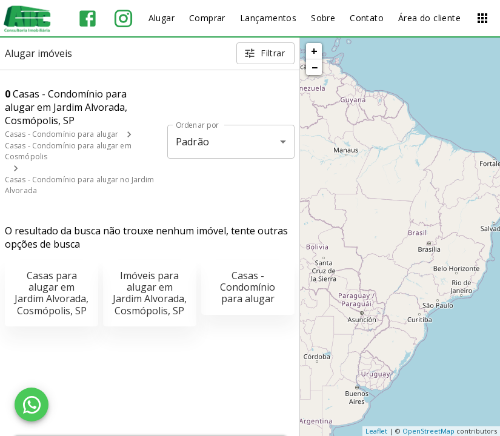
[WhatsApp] (31, 404)
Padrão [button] (192, 141)
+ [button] (314, 51)
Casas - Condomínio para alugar (61, 134)
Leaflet (376, 430)
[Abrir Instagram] (123, 18)
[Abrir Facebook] (87, 18)
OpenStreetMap (428, 430)
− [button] (315, 67)
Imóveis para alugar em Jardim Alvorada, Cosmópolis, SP (150, 293)
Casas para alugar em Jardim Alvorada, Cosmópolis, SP (51, 293)
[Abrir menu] (482, 18)
